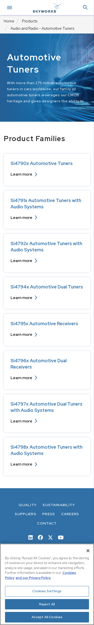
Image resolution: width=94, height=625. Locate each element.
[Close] (87, 550)
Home (9, 21)
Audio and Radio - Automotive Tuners (42, 28)
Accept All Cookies (47, 617)
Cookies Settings (46, 591)
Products (29, 21)
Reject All (47, 604)
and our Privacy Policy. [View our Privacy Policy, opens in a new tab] (33, 578)
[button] (85, 8)
